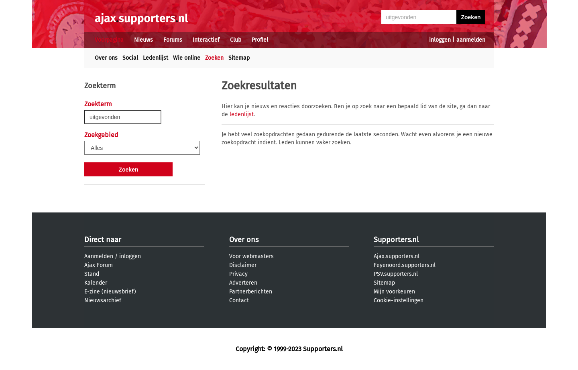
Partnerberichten (250, 291)
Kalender (95, 282)
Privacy (238, 274)
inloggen (440, 39)
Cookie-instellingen (398, 300)
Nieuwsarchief (102, 300)
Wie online (186, 58)
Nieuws (143, 39)
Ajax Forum (98, 265)
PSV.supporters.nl (396, 274)
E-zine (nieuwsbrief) (110, 291)
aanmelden (470, 39)
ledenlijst (242, 114)
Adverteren (243, 282)
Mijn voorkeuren (394, 291)
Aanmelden (98, 256)
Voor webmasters (251, 256)
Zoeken (214, 58)
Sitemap (239, 58)
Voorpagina (109, 39)
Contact (239, 300)
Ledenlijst (155, 58)
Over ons (106, 58)
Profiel (260, 39)
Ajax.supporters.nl (396, 256)
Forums (172, 39)
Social (130, 58)
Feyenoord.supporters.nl (405, 265)
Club (235, 39)
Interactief (206, 39)
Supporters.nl (396, 239)
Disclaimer (242, 265)
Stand (91, 274)
